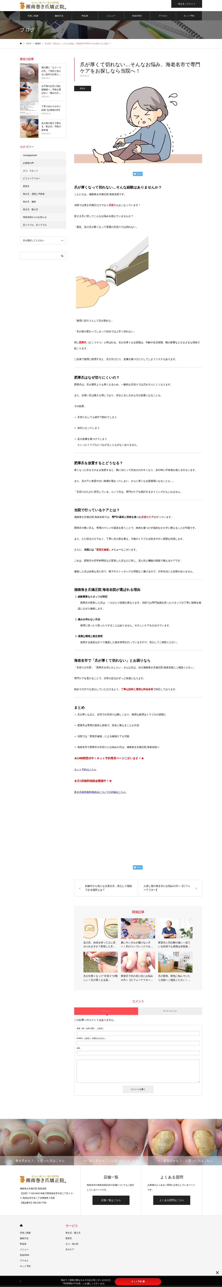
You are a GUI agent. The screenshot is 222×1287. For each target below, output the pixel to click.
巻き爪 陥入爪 (30, 210)
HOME (21, 1227)
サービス (72, 1227)
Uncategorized (30, 156)
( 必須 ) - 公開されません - (91, 1040)
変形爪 (82, 90)
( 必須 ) (90, 1030)
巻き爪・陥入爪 (73, 1234)
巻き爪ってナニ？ (186, 4)
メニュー (111, 17)
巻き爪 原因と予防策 (34, 195)
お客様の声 (28, 164)
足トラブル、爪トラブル (35, 226)
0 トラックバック (170, 1012)
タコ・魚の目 (72, 1245)
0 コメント (106, 1012)
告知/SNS (137, 17)
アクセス (163, 17)
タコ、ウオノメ (30, 172)
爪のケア (70, 1251)
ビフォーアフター (31, 179)
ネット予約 (189, 17)
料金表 (85, 17)
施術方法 (59, 17)
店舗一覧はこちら (111, 1201)
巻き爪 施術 (29, 203)
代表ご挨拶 (33, 17)
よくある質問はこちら (171, 1201)
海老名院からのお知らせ (35, 218)
